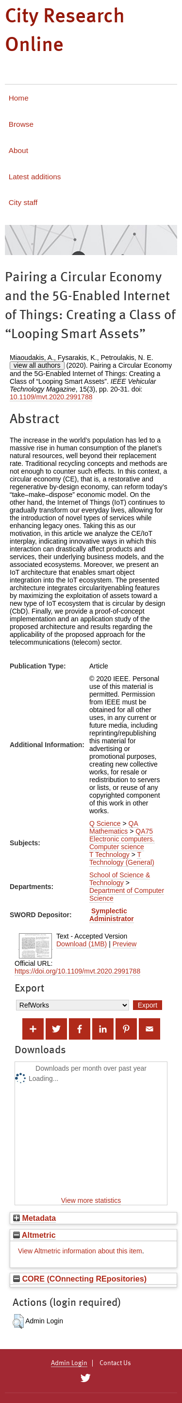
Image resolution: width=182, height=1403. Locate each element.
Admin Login (69, 1363)
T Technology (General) (121, 858)
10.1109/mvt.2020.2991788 (51, 397)
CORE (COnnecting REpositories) (80, 1278)
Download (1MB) (81, 944)
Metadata (34, 1218)
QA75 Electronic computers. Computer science (122, 839)
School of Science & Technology (119, 879)
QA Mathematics (113, 827)
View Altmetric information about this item (80, 1251)
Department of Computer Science (126, 894)
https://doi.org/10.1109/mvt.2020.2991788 (77, 971)
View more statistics (91, 1200)
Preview (125, 944)
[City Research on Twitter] (85, 1378)
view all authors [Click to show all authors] (37, 365)
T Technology (109, 854)
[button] (18, 1321)
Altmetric (34, 1235)
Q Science (105, 823)
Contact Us (115, 1363)
